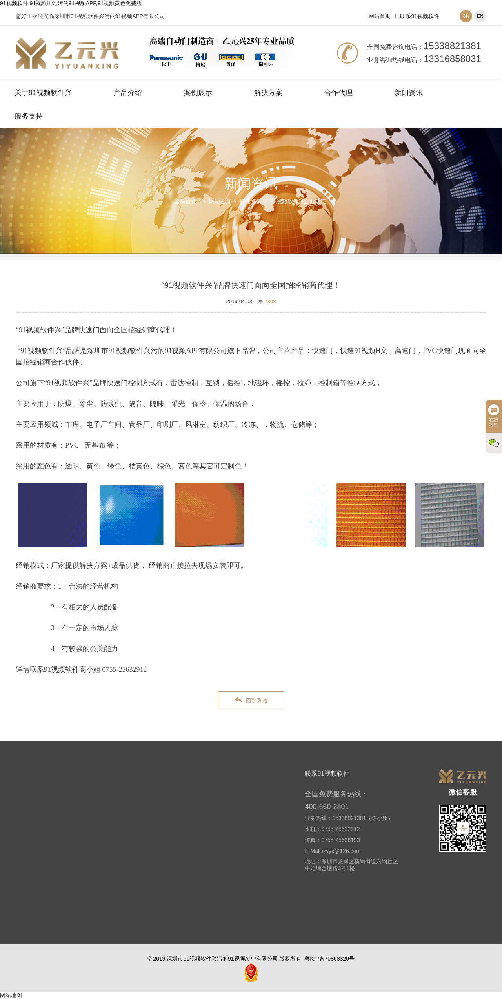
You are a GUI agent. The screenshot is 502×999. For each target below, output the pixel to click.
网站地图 (11, 995)
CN (465, 16)
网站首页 (380, 16)
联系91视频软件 (419, 16)
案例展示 (198, 93)
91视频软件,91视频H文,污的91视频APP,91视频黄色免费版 (71, 3)
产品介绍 (128, 93)
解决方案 (268, 93)
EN (480, 16)
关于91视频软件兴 (43, 93)
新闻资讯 (409, 93)
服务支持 (29, 116)
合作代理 (338, 93)
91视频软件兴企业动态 (298, 201)
